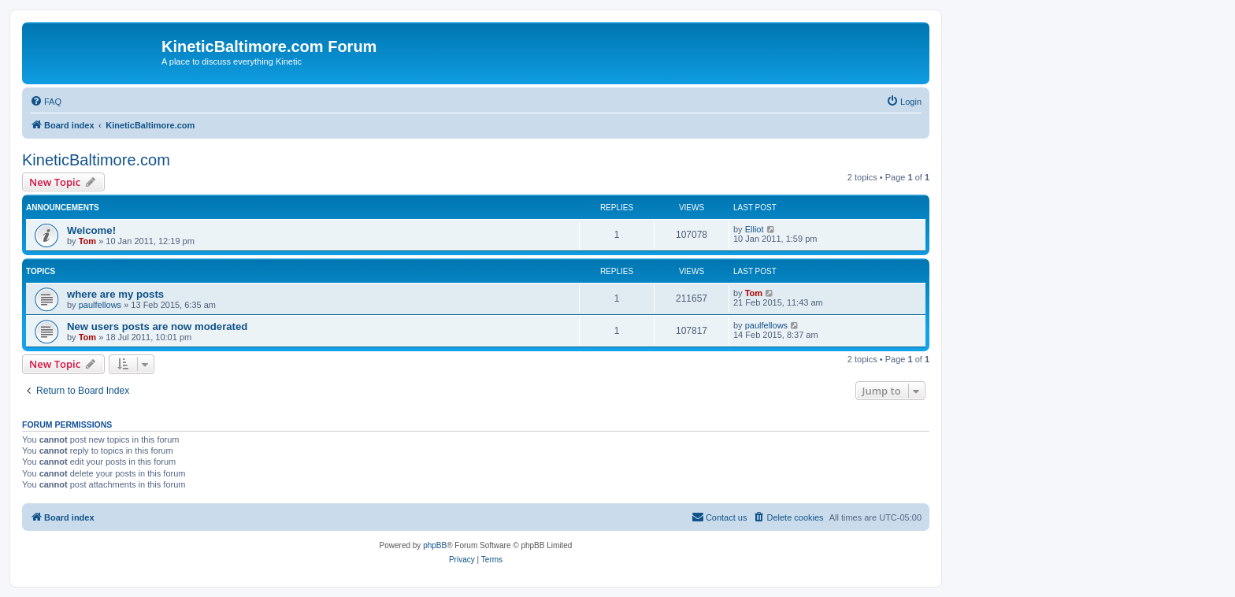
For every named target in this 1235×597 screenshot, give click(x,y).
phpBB (435, 545)
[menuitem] (45, 101)
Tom (87, 241)
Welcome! (91, 230)
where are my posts (115, 294)
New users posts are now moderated (157, 326)
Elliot (754, 229)
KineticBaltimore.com (96, 160)
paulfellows (100, 305)
